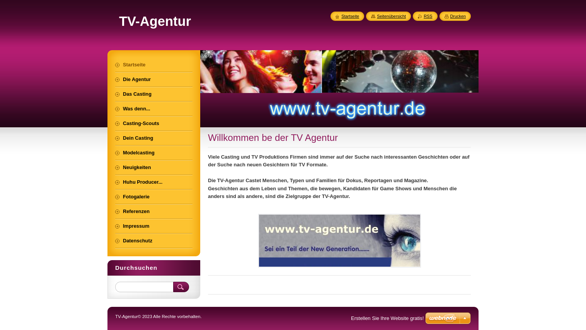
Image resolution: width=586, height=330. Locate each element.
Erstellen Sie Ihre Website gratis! (387, 318)
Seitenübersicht (391, 16)
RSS (428, 16)
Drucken (458, 16)
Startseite (350, 16)
